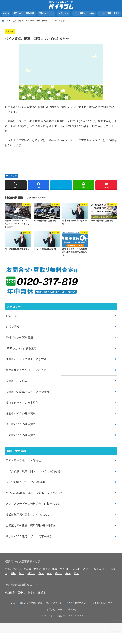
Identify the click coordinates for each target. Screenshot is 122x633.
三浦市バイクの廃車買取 (21, 435)
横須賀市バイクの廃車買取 (22, 402)
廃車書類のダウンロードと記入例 (26, 369)
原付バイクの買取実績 (24, 13)
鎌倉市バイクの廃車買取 (21, 413)
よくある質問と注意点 (109, 13)
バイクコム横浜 (54, 615)
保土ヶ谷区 (100, 569)
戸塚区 (37, 569)
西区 (76, 573)
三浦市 (42, 592)
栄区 (68, 573)
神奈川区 (65, 569)
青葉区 (27, 569)
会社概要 (72, 609)
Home (6, 13)
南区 (13, 573)
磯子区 (31, 573)
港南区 (77, 569)
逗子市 (21, 592)
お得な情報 (64, 13)
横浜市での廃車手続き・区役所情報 (27, 391)
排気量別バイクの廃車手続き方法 (26, 359)
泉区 (41, 573)
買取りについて (46, 13)
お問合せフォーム (55, 609)
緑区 (21, 573)
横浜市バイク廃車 (16, 380)
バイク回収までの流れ (84, 13)
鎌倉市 (32, 592)
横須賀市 (10, 592)
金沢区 (87, 569)
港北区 (17, 569)
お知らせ (10, 31)
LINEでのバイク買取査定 (21, 348)
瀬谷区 (58, 573)
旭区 (54, 569)
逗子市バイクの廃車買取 (21, 424)
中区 (49, 573)
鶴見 (45, 569)
